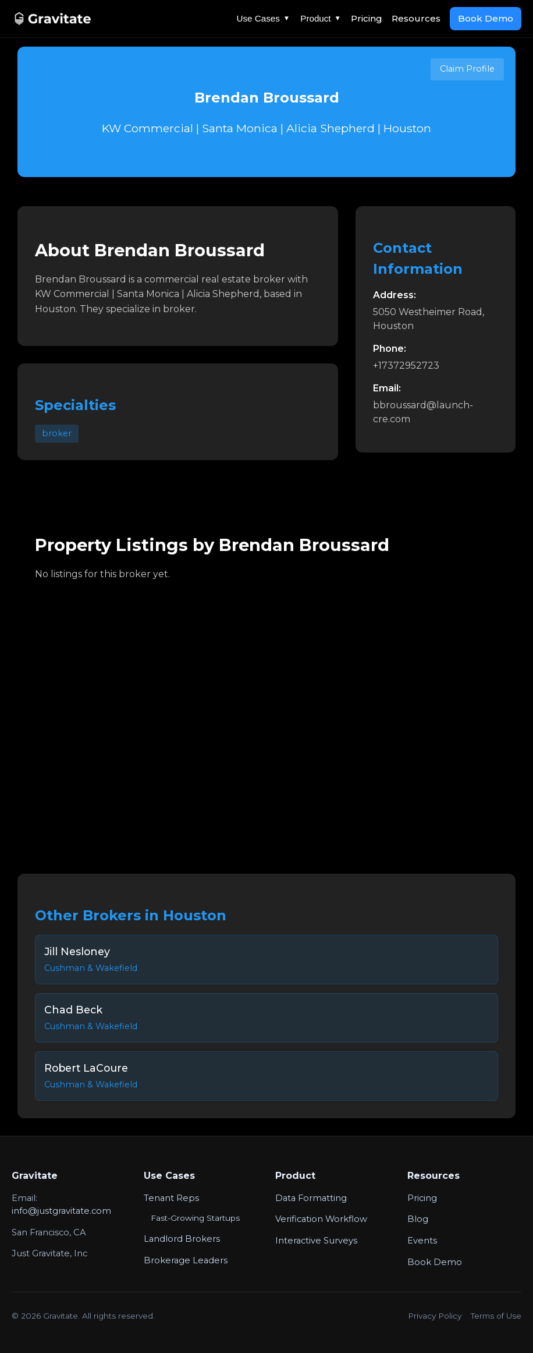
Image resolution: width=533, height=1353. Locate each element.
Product (320, 18)
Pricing (366, 18)
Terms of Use (496, 1315)
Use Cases (263, 18)
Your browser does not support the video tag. (266, 719)
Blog (417, 1219)
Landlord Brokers (182, 1239)
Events (422, 1240)
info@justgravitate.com (61, 1211)
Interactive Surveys (316, 1240)
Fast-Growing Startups (195, 1218)
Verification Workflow (321, 1219)
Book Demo (485, 18)
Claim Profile (467, 68)
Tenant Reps (171, 1198)
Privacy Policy (434, 1315)
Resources (416, 18)
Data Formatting (311, 1198)
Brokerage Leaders (186, 1260)
